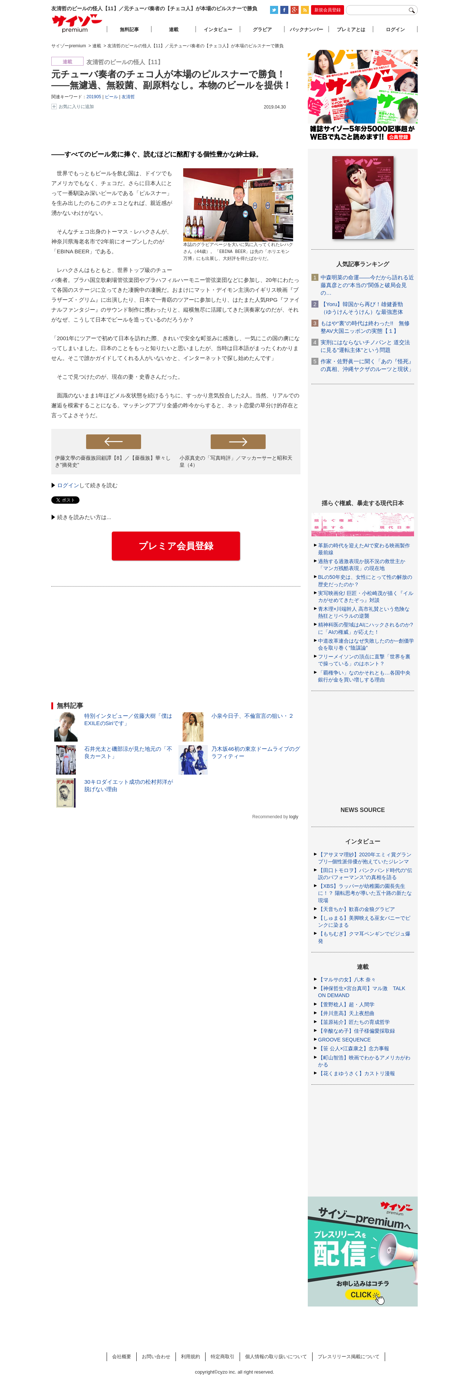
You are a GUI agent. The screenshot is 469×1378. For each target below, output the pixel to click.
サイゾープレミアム (77, 23)
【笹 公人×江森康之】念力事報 (353, 1048)
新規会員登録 (327, 9)
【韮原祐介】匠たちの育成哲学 (354, 1022)
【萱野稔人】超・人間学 (346, 1004)
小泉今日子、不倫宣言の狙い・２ (252, 716)
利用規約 (190, 1356)
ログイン (68, 485)
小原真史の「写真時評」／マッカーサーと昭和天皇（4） (236, 461)
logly (293, 816)
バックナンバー (306, 29)
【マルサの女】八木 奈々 (347, 979)
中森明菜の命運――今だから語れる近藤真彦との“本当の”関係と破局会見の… (367, 285)
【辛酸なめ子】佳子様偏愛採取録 (356, 1031)
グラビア (262, 29)
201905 (93, 96)
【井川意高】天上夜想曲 (346, 1013)
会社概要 (121, 1356)
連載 (173, 29)
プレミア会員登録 (176, 546)
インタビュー (218, 29)
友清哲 (128, 96)
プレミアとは (351, 29)
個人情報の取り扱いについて (276, 1356)
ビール (111, 96)
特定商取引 (222, 1356)
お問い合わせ (156, 1356)
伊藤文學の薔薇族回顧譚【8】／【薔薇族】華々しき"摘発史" (113, 461)
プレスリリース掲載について (349, 1356)
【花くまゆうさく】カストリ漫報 (356, 1073)
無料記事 (129, 29)
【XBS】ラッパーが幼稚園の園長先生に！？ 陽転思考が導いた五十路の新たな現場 (365, 893)
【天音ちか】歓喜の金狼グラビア (356, 909)
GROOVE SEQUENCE (344, 1040)
